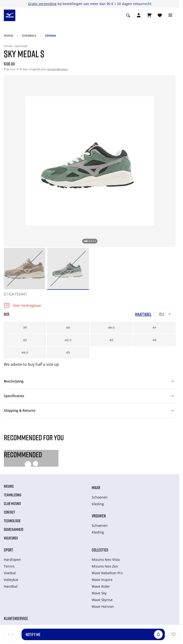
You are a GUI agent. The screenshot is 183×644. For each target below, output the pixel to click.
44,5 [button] (25, 352)
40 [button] (68, 327)
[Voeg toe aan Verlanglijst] (173, 634)
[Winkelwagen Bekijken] (149, 15)
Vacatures (11, 538)
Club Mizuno (12, 503)
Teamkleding (12, 495)
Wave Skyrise (102, 600)
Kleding (98, 504)
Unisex (50, 35)
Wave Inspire (102, 579)
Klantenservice (16, 618)
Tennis (9, 566)
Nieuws (9, 486)
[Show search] (128, 15)
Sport (8, 549)
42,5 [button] (68, 340)
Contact (9, 512)
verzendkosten (57, 69)
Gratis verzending (42, 3)
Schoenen (100, 497)
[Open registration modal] (138, 15)
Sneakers (29, 35)
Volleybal (11, 579)
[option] (24, 268)
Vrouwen (99, 515)
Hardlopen (12, 559)
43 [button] (111, 340)
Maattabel (143, 314)
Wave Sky (99, 593)
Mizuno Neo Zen (105, 566)
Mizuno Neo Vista (106, 559)
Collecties (100, 549)
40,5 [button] (111, 327)
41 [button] (154, 327)
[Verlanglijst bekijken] (159, 15)
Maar (96, 487)
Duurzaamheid (13, 529)
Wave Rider (101, 586)
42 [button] (25, 340)
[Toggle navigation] (170, 15)
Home (8, 35)
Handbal (10, 586)
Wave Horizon (103, 606)
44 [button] (154, 340)
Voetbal (10, 573)
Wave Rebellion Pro (107, 573)
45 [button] (68, 352)
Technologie (12, 520)
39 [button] (25, 327)
